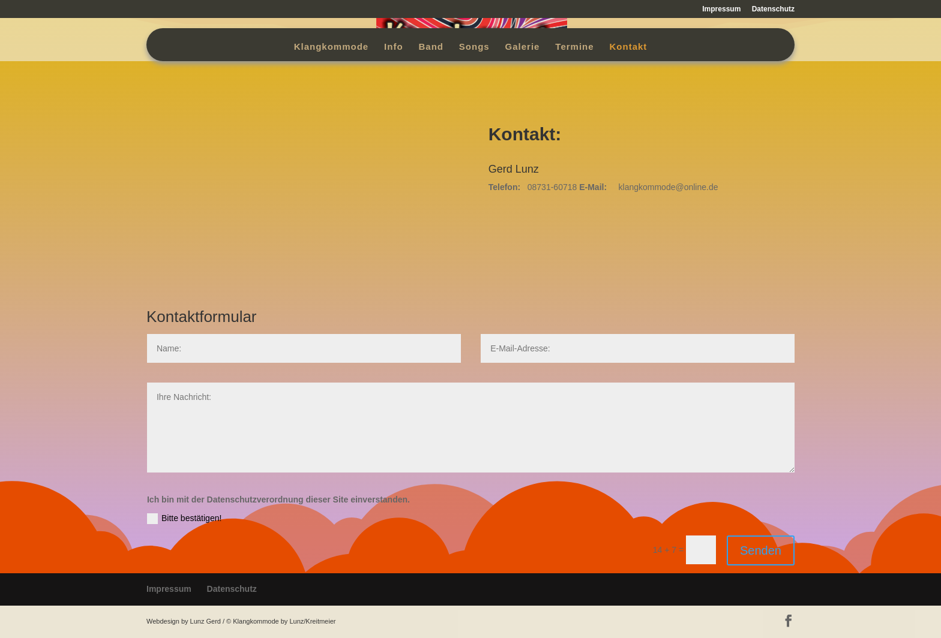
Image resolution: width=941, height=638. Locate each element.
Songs (474, 47)
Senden (760, 550)
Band (430, 47)
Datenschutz (773, 9)
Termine (574, 47)
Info (393, 47)
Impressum (721, 9)
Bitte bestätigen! (184, 518)
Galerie (522, 47)
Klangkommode (331, 47)
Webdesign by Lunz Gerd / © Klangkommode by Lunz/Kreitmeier (240, 621)
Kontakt (628, 47)
